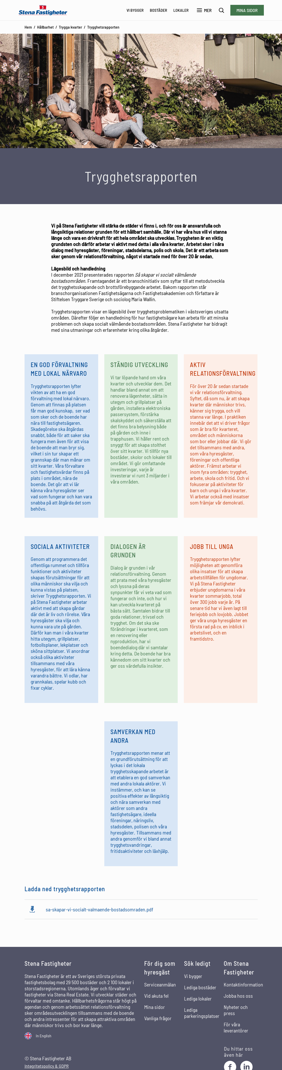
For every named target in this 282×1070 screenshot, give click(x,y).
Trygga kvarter (70, 27)
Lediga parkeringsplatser (201, 1013)
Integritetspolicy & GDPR (47, 1066)
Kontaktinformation (243, 984)
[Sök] (221, 10)
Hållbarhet (45, 27)
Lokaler (181, 10)
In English (43, 1035)
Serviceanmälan (160, 984)
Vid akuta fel (156, 996)
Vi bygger (135, 10)
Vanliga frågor (158, 1018)
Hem (28, 27)
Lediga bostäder (200, 987)
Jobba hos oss (238, 996)
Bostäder (158, 10)
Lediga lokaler (198, 998)
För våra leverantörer (236, 1027)
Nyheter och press (236, 1010)
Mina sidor (247, 10)
